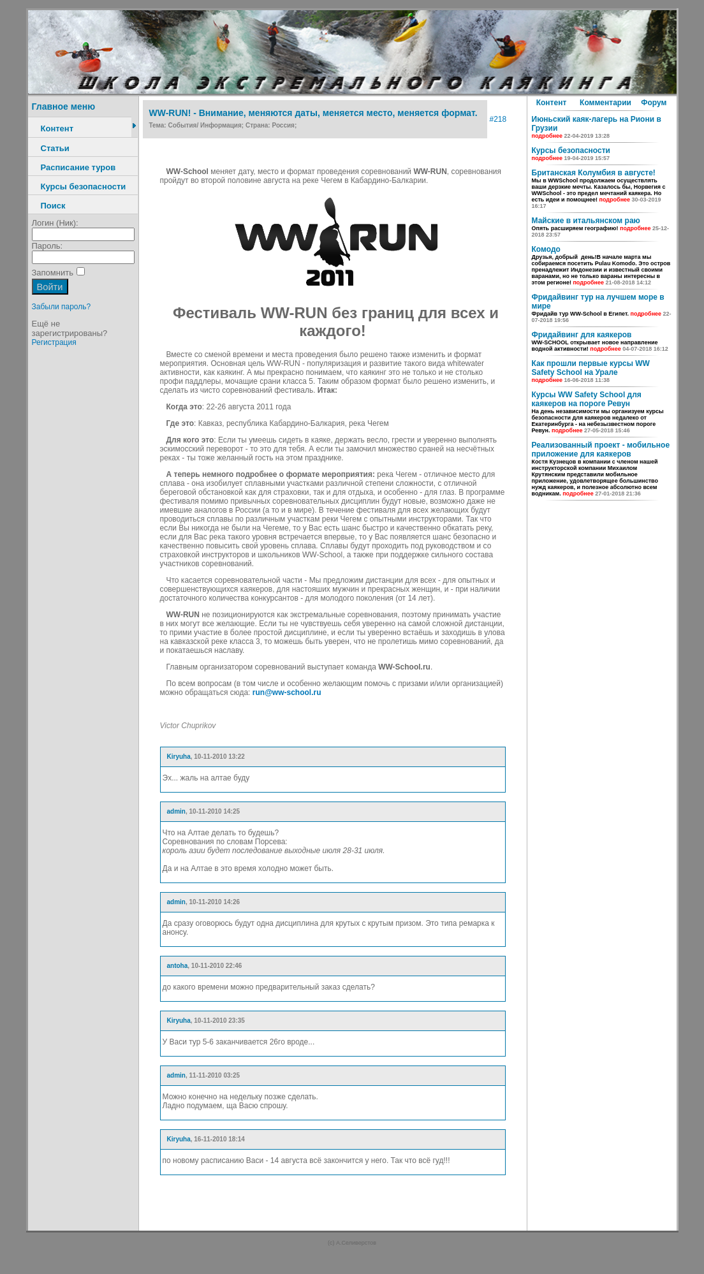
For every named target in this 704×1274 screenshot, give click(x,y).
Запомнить (52, 272)
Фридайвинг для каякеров (600, 341)
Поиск (53, 205)
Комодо (601, 265)
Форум (653, 102)
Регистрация (54, 342)
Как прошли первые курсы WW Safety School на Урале (591, 371)
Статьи (55, 148)
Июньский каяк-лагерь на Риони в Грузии (596, 127)
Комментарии (605, 102)
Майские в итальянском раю (601, 227)
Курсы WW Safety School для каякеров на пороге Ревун (598, 412)
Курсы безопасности (83, 186)
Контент (57, 128)
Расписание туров (78, 167)
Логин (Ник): (55, 223)
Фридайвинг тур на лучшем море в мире (601, 308)
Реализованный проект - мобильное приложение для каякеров (601, 469)
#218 (498, 119)
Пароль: (47, 246)
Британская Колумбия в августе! (599, 188)
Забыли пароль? (61, 306)
